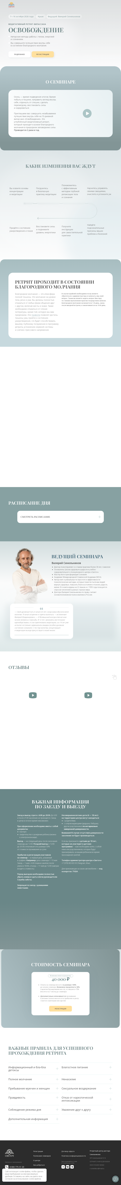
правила (35, 315)
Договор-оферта (67, 1151)
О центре (36, 1160)
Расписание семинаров (42, 1156)
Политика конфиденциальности (73, 1156)
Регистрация (38, 1151)
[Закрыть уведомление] (45, 1170)
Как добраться (39, 1165)
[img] (93, 621)
